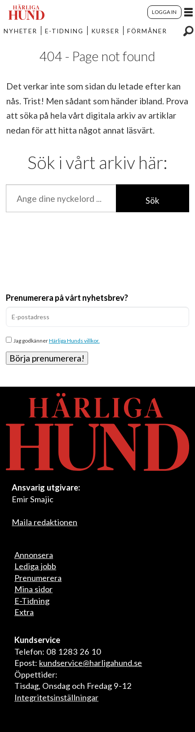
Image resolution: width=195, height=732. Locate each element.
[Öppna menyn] (188, 12)
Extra (24, 612)
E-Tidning (31, 601)
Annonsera (33, 555)
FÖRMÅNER (147, 31)
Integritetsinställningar (56, 697)
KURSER (105, 31)
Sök (153, 200)
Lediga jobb (35, 566)
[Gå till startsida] (26, 12)
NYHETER (21, 31)
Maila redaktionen (44, 522)
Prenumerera (38, 578)
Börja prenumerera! (46, 358)
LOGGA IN (164, 12)
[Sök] (188, 30)
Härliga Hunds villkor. (74, 340)
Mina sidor (33, 589)
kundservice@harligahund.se (90, 663)
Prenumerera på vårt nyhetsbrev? (67, 298)
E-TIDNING (64, 31)
